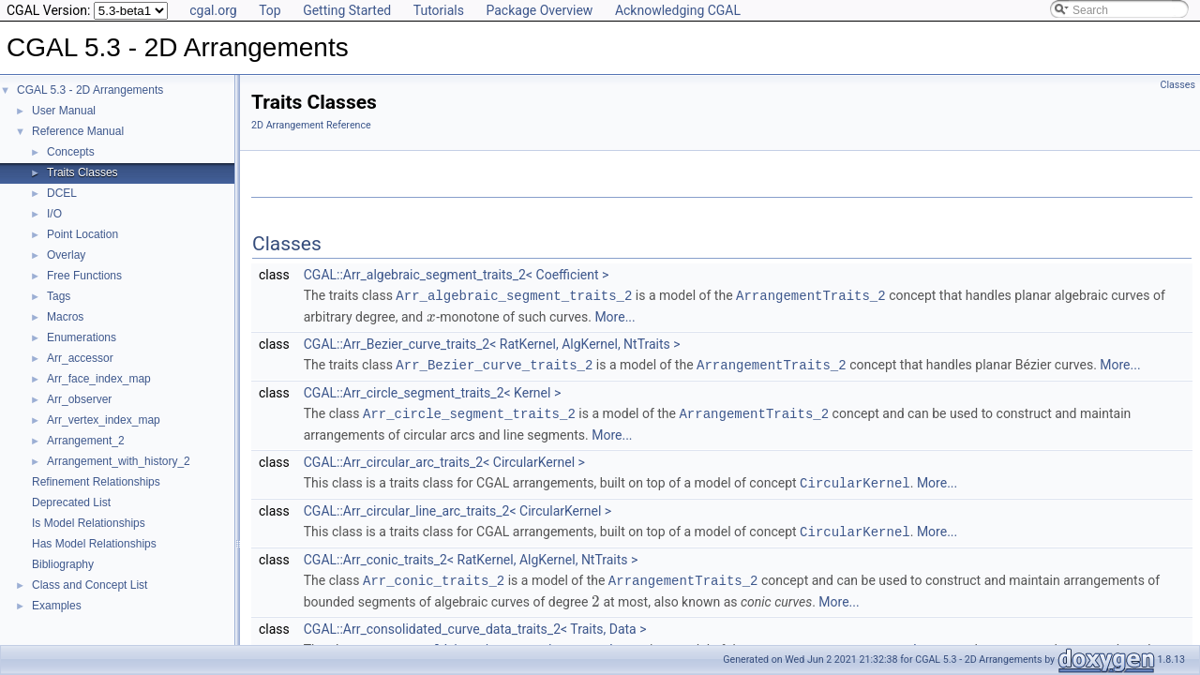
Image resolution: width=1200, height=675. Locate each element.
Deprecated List (71, 502)
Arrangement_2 (86, 440)
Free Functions (84, 275)
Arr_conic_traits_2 (433, 575)
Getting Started (347, 10)
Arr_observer (79, 399)
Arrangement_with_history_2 (118, 461)
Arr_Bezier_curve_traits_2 (494, 363)
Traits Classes (82, 172)
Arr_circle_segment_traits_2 (469, 411)
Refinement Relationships (96, 481)
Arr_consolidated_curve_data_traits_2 (504, 643)
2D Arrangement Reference (311, 125)
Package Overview (539, 10)
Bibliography (63, 564)
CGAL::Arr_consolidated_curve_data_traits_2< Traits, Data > (475, 623)
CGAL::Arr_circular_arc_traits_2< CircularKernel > (444, 459)
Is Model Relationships (88, 523)
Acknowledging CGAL (678, 10)
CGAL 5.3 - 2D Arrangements (90, 90)
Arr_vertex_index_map (103, 420)
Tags (58, 296)
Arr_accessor (80, 358)
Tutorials (438, 10)
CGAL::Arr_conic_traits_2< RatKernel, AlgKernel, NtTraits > (471, 555)
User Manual (64, 110)
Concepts (71, 151)
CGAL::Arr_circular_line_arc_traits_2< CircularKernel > (457, 507)
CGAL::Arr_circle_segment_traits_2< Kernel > (432, 390)
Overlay (66, 255)
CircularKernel (855, 479)
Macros (65, 316)
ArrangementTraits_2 (811, 295)
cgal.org (212, 10)
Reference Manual (78, 131)
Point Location (82, 234)
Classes (1178, 85)
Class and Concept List (89, 585)
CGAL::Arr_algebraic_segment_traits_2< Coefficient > (456, 274)
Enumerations (81, 337)
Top (270, 10)
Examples (57, 605)
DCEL (62, 193)
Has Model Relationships (94, 543)
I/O (54, 213)
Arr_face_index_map (99, 378)
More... (614, 315)
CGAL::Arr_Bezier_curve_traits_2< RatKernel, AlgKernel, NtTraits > (492, 343)
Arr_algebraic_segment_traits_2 (514, 295)
